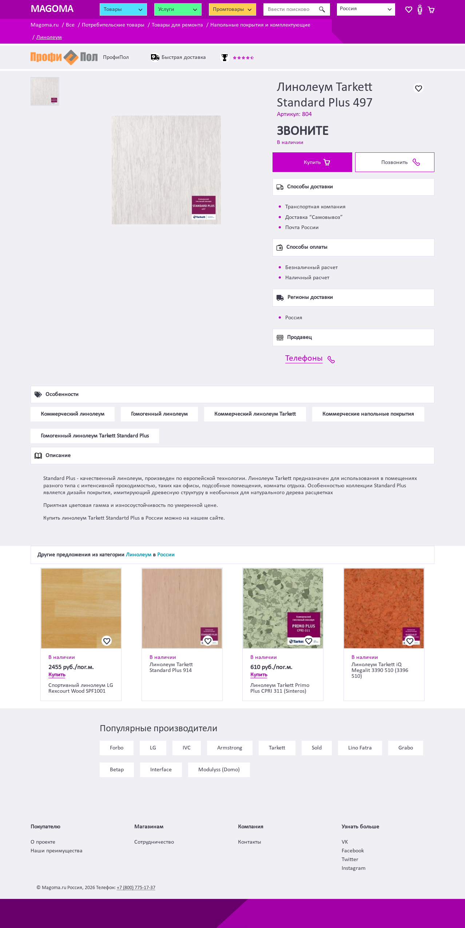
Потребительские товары (113, 25)
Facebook (353, 851)
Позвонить (394, 162)
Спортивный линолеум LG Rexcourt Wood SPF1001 (80, 688)
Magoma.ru (45, 25)
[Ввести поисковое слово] (288, 9)
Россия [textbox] (348, 9)
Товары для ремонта (177, 25)
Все (70, 25)
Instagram (354, 868)
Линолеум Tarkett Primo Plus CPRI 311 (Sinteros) (279, 688)
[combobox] (366, 9)
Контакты (249, 842)
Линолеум (49, 37)
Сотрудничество (154, 842)
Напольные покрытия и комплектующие (260, 25)
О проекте (43, 842)
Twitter (350, 860)
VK (345, 842)
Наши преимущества (57, 851)
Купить (312, 162)
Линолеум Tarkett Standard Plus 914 (171, 667)
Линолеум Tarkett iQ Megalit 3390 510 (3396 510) (379, 670)
